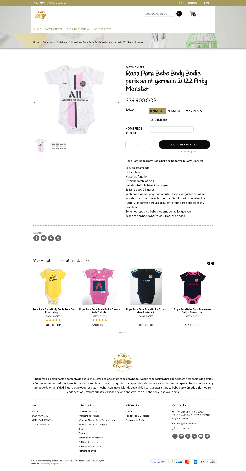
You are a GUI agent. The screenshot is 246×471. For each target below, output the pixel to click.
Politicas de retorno (88, 442)
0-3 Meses (157, 111)
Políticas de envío (87, 450)
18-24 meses (159, 119)
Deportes (48, 42)
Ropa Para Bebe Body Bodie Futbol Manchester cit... (146, 311)
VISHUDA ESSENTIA (78, 29)
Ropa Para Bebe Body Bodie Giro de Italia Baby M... (99, 311)
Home (36, 42)
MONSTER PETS (102, 29)
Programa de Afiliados (89, 415)
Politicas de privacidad (89, 446)
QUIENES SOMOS (87, 411)
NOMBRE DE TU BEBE (133, 131)
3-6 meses (175, 111)
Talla (129, 109)
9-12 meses (194, 111)
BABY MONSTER (53, 29)
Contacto (83, 433)
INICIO (38, 29)
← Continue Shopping (184, 151)
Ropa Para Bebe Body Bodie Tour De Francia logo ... (53, 311)
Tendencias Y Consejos (137, 415)
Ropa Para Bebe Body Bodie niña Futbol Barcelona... (192, 311)
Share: (38, 233)
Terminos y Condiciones (90, 437)
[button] (193, 3)
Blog (80, 428)
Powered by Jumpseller (50, 463)
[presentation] (34, 104)
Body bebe (62, 42)
